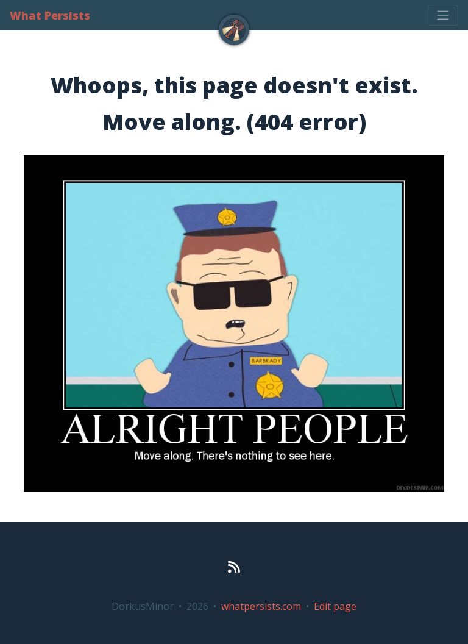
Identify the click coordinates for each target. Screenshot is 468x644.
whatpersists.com (261, 606)
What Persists (50, 15)
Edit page (335, 606)
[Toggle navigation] (443, 15)
